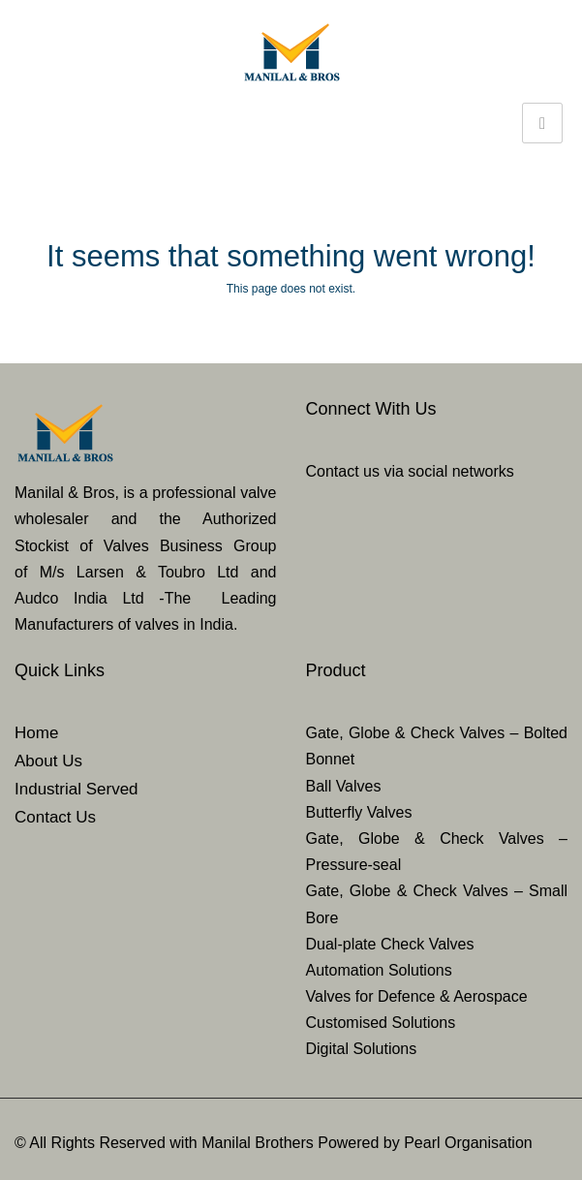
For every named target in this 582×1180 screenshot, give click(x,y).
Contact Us (55, 817)
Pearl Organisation (468, 1142)
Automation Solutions (379, 970)
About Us (48, 761)
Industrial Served (76, 789)
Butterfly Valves (359, 812)
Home (36, 733)
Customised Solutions (381, 1022)
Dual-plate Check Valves (390, 944)
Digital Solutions (361, 1048)
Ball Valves (344, 786)
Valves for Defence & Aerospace (417, 996)
